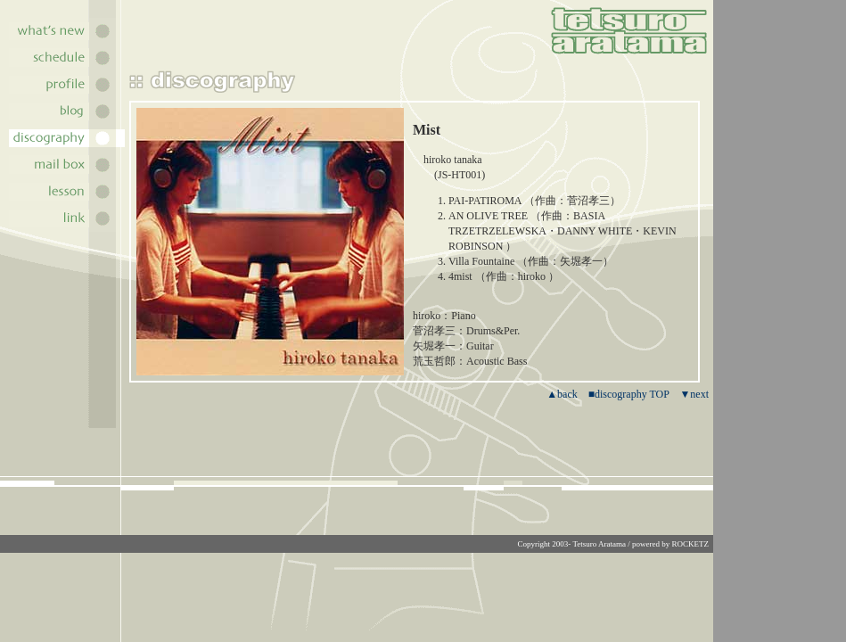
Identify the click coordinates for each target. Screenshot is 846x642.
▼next (694, 394)
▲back (562, 394)
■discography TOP (628, 394)
